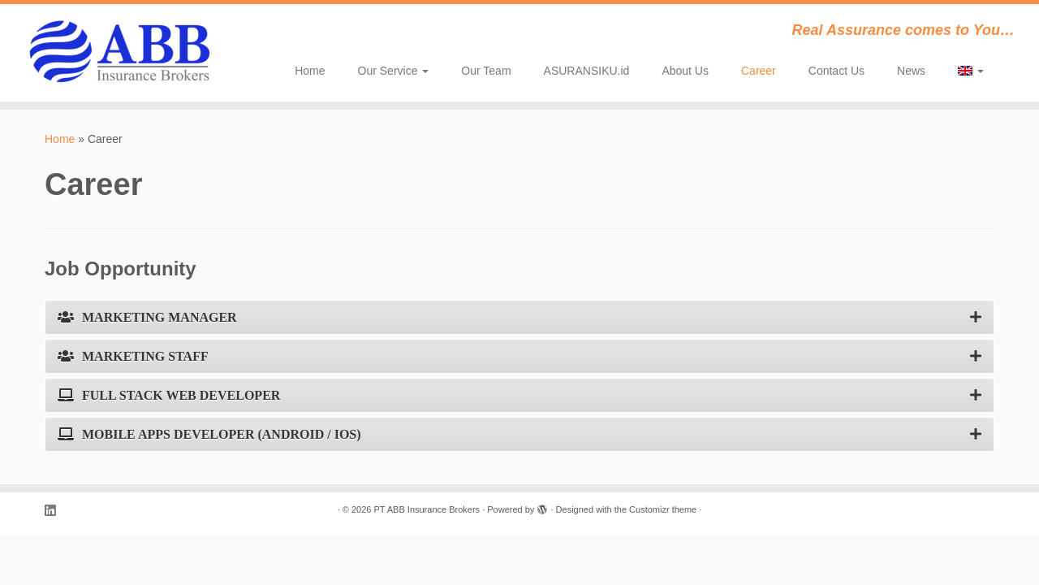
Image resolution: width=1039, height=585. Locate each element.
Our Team (486, 70)
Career (758, 70)
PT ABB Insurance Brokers (426, 509)
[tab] (519, 317)
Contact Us (836, 70)
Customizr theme (662, 509)
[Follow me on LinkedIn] (55, 510)
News (911, 70)
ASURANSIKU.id (587, 70)
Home (310, 70)
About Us (685, 70)
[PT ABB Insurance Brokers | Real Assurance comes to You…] (119, 52)
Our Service (393, 70)
